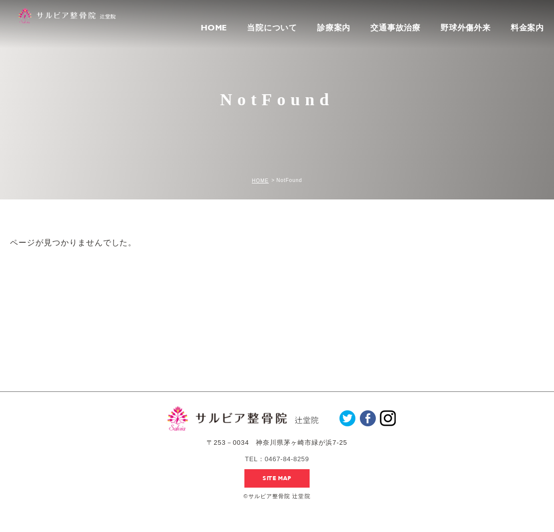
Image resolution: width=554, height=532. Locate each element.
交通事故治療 (395, 27)
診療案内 (333, 27)
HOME (214, 28)
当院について (272, 27)
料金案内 (527, 28)
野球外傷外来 (466, 27)
